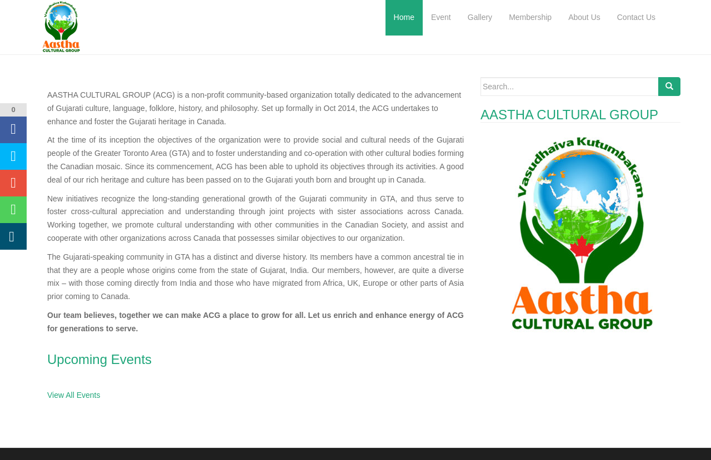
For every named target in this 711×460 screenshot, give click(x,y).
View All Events (73, 395)
